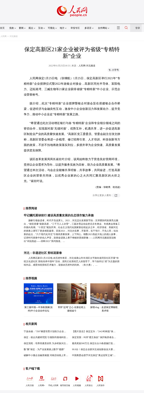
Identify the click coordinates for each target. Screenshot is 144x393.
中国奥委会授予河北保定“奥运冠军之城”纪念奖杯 (97, 355)
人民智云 (89, 380)
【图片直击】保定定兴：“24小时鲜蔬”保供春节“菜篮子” (100, 331)
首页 (2, 28)
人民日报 (30, 380)
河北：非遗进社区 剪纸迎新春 (43, 252)
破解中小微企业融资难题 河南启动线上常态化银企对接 (52, 355)
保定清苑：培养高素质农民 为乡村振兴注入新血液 (49, 343)
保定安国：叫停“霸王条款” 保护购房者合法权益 (96, 337)
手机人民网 (53, 380)
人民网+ (41, 380)
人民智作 (100, 380)
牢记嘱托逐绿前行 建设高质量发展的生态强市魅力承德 (59, 215)
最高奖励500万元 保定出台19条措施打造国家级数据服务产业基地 (105, 343)
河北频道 (14, 36)
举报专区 (75, 28)
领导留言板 (65, 380)
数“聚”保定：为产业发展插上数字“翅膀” (44, 349)
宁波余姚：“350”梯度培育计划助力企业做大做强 (48, 331)
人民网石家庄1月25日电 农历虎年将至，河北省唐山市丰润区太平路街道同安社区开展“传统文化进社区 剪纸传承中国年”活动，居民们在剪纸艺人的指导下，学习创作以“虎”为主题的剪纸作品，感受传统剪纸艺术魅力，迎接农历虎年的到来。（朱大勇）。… (72, 261)
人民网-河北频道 (86, 65)
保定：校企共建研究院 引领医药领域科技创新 (47, 337)
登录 (137, 28)
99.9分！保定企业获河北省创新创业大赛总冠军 (96, 349)
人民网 (3, 36)
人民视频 (77, 380)
